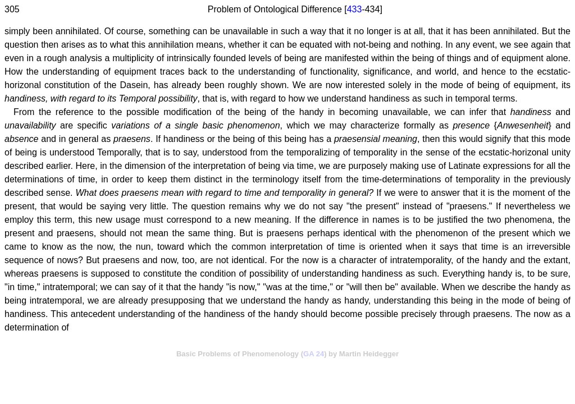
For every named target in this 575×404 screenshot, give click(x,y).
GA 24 (313, 354)
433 (354, 9)
